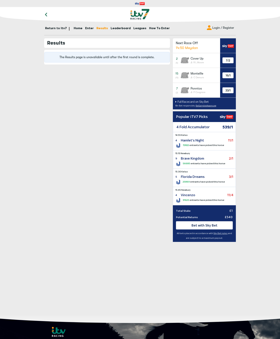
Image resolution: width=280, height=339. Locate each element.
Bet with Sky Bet (204, 225)
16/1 (228, 75)
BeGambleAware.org (206, 105)
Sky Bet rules (221, 233)
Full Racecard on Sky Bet (193, 101)
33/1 (228, 90)
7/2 (228, 60)
